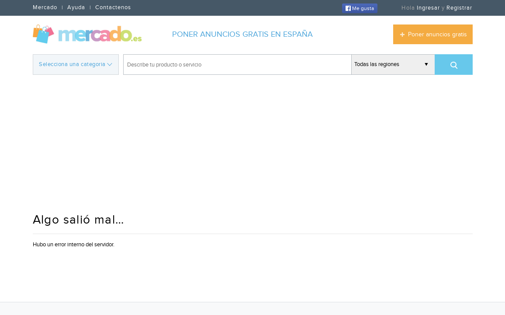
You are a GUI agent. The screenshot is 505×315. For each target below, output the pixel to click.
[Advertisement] (253, 145)
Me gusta (360, 8)
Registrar (459, 7)
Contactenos (113, 7)
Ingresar (428, 7)
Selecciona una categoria (75, 64)
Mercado (45, 7)
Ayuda (76, 7)
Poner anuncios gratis (437, 34)
